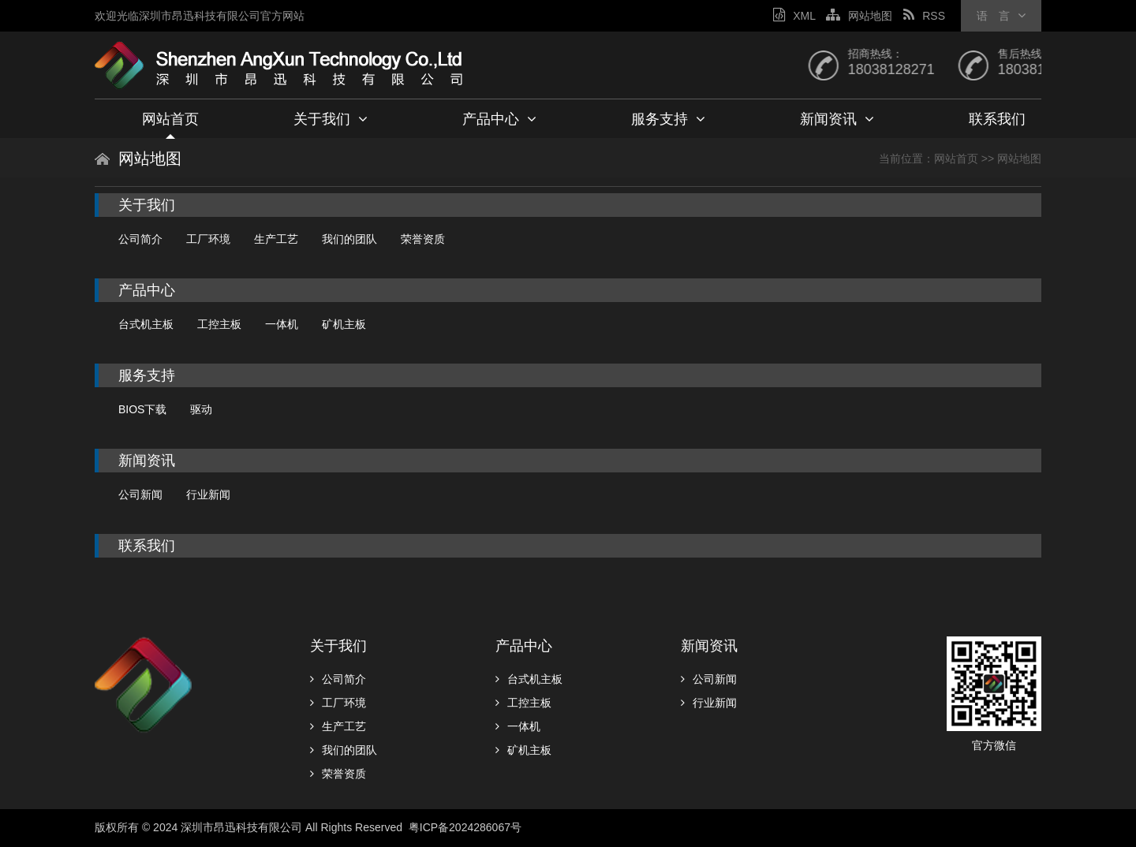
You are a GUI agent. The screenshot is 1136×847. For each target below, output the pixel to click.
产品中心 (499, 119)
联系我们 (997, 119)
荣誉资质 (423, 239)
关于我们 (330, 119)
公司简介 (140, 239)
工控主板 (219, 324)
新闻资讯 (837, 119)
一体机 (281, 324)
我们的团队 (349, 239)
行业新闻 (208, 494)
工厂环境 (208, 239)
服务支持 (668, 119)
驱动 (201, 409)
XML (794, 15)
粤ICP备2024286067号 (467, 827)
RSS (924, 15)
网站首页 (170, 119)
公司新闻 (140, 494)
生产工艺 (276, 239)
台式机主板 (146, 324)
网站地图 (859, 15)
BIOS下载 (142, 409)
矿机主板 (344, 324)
